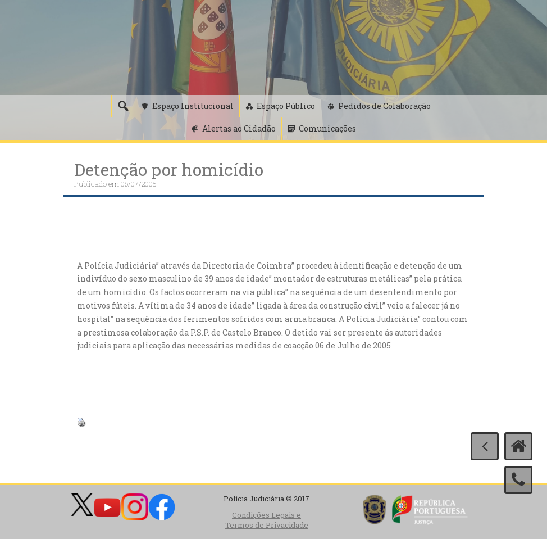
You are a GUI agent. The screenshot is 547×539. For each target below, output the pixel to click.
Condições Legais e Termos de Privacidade (266, 520)
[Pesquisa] (123, 106)
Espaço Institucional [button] (193, 106)
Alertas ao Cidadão (239, 128)
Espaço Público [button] (286, 106)
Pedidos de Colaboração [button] (384, 106)
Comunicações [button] (327, 128)
